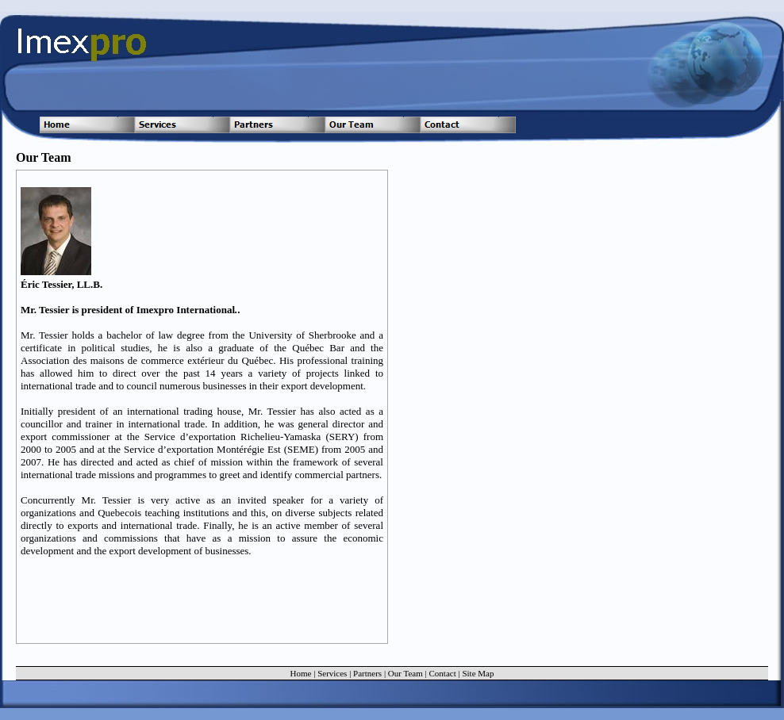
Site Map (478, 673)
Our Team (405, 673)
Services (332, 673)
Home (301, 673)
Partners (367, 673)
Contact (442, 673)
